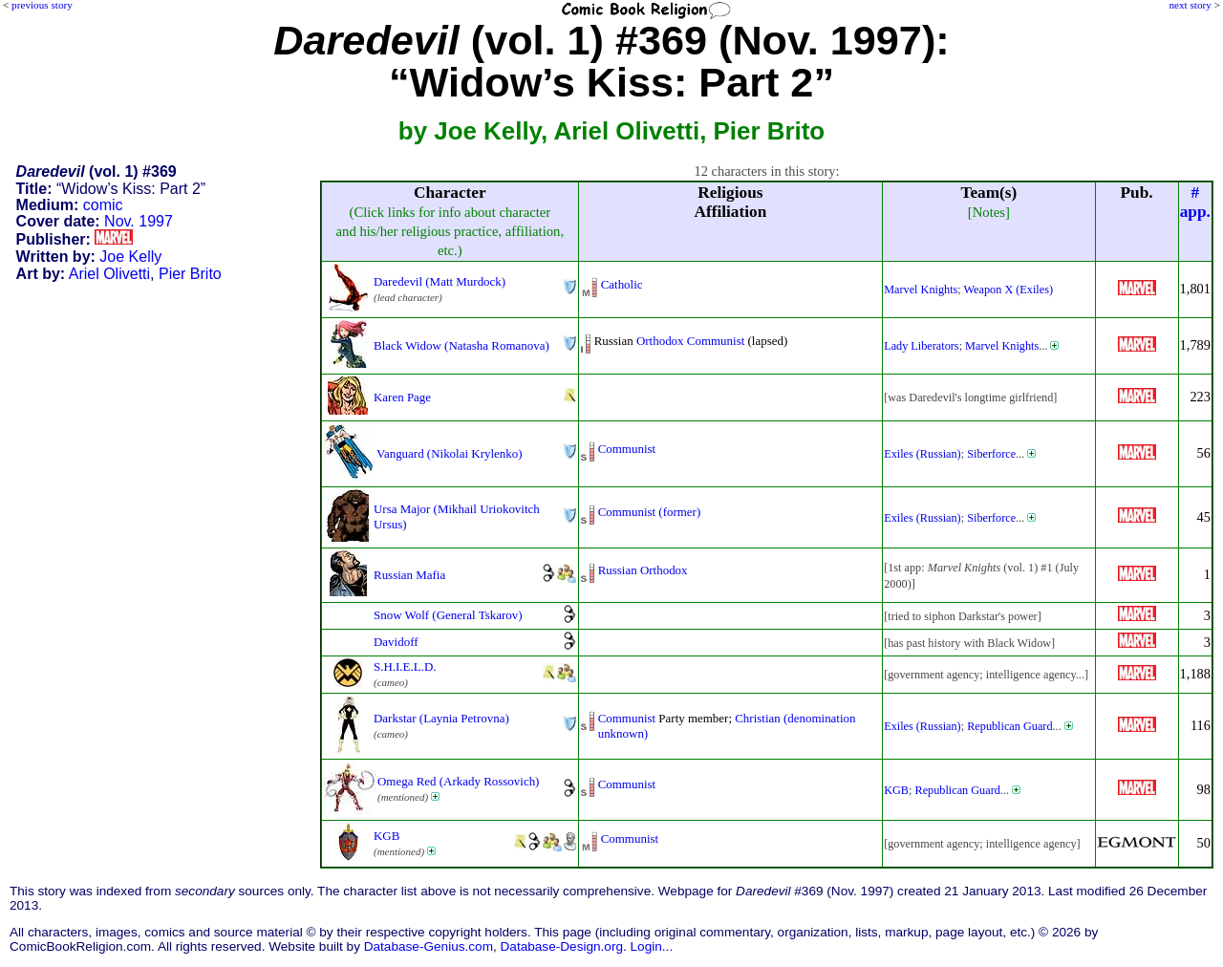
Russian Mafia (409, 575)
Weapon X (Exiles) (1008, 289)
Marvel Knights (920, 289)
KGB (896, 790)
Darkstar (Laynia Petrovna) (441, 718)
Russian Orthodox (643, 570)
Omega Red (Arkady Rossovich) (458, 781)
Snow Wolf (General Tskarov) (448, 615)
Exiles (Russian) (922, 454)
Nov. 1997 (138, 221)
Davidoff (396, 641)
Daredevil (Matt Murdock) (439, 281)
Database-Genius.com (428, 946)
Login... (652, 946)
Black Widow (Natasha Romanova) (461, 345)
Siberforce (991, 454)
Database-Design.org (562, 946)
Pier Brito (190, 274)
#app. (1195, 202)
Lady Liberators (921, 346)
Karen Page (402, 397)
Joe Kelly (130, 256)
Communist (715, 340)
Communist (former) (649, 512)
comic (103, 205)
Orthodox (660, 340)
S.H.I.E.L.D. (405, 666)
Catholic (622, 284)
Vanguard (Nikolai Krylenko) (449, 453)
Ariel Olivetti (109, 274)
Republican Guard (1009, 726)
